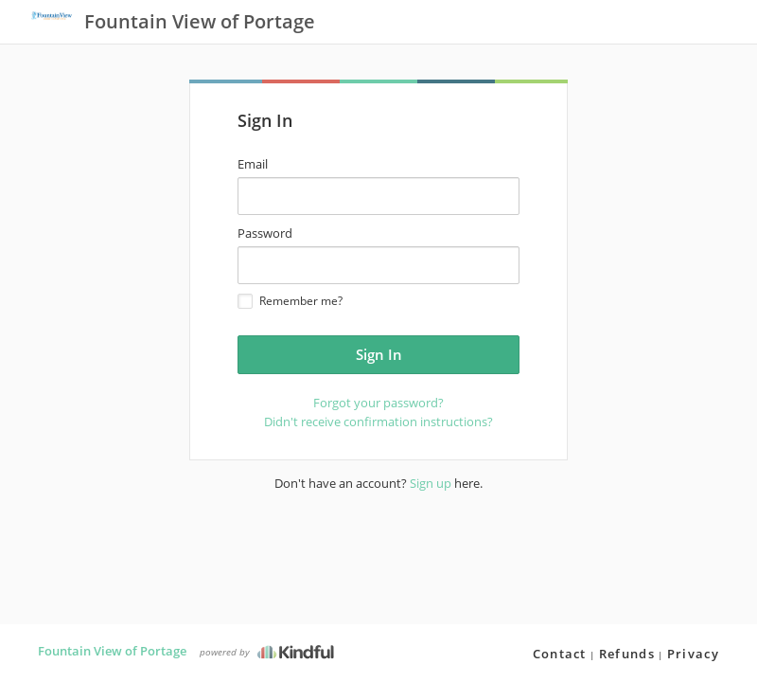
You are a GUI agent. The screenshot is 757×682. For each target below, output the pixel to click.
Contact (560, 653)
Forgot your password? (378, 402)
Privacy (693, 653)
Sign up (430, 483)
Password (265, 233)
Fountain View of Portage (112, 650)
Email (253, 163)
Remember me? (290, 301)
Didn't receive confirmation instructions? (378, 421)
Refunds (627, 653)
